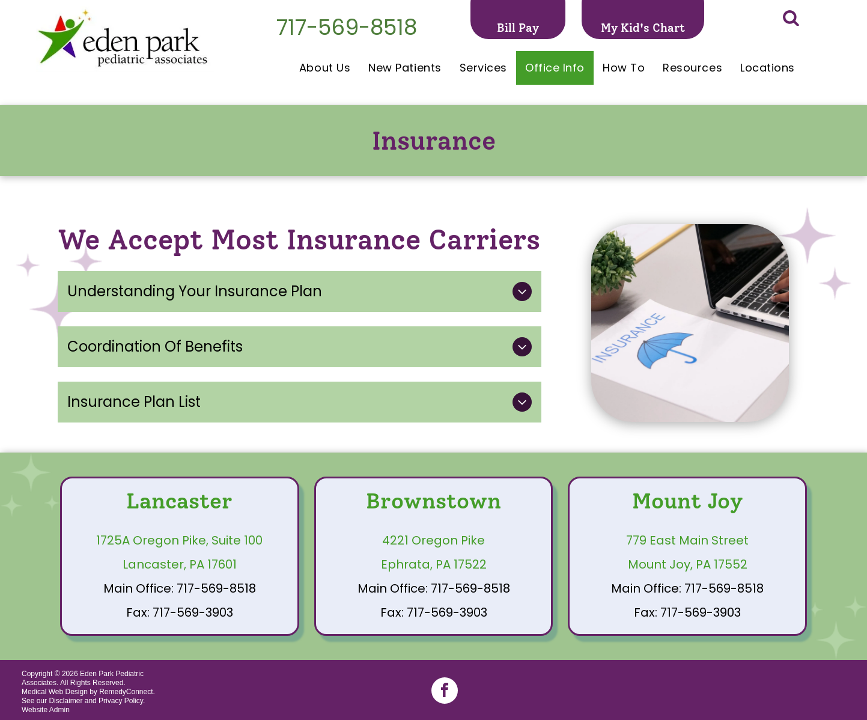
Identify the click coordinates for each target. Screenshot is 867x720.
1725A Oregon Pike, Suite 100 (179, 540)
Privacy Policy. (122, 701)
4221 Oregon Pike (433, 540)
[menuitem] (324, 68)
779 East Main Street (687, 540)
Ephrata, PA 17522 (434, 564)
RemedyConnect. (127, 692)
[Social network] (790, 19)
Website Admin (46, 710)
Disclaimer (65, 701)
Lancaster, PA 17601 (180, 564)
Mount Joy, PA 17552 (687, 564)
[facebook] (444, 692)
